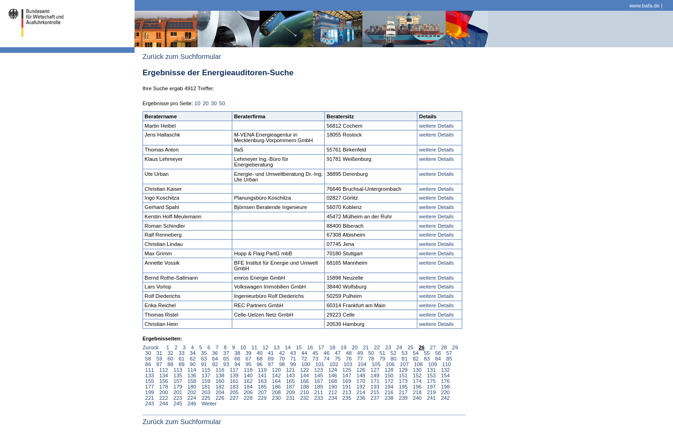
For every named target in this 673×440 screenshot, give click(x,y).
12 (266, 347)
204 (219, 392)
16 (310, 347)
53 (404, 353)
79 (382, 358)
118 (248, 370)
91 (204, 364)
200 (163, 392)
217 (403, 392)
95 (248, 364)
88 (170, 364)
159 (205, 381)
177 (149, 387)
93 (226, 364)
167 (318, 381)
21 (366, 347)
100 (305, 364)
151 (403, 375)
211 (318, 392)
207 (262, 392)
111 (149, 370)
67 (248, 358)
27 (433, 347)
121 (290, 370)
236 (361, 398)
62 (193, 358)
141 (262, 375)
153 (431, 375)
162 (248, 381)
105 (376, 364)
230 (276, 398)
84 (438, 358)
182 (219, 387)
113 (177, 370)
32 (170, 353)
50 (222, 103)
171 (375, 381)
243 (149, 403)
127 (375, 370)
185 (262, 387)
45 (315, 353)
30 (214, 103)
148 (361, 375)
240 (417, 398)
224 (191, 398)
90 (193, 364)
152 (417, 375)
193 (375, 387)
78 (371, 358)
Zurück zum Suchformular (182, 56)
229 (262, 398)
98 (282, 364)
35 (204, 353)
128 (389, 370)
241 (431, 398)
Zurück (151, 347)
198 (445, 387)
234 (332, 398)
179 (177, 387)
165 (290, 381)
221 (149, 398)
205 (233, 392)
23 (388, 347)
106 (390, 364)
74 (326, 358)
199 (149, 392)
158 (191, 381)
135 (177, 375)
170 (361, 381)
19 (344, 347)
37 (226, 353)
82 (416, 358)
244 (163, 403)
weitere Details (436, 126)
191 (347, 387)
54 (416, 353)
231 (290, 398)
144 (304, 375)
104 (362, 364)
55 (427, 353)
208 (276, 392)
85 (449, 358)
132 (445, 370)
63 (204, 358)
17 (321, 347)
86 (148, 364)
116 (219, 370)
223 (177, 398)
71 (293, 358)
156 (163, 381)
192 (361, 387)
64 (215, 358)
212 (332, 392)
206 (248, 392)
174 (417, 381)
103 (348, 364)
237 (375, 398)
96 (260, 364)
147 (347, 375)
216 (389, 392)
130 (417, 370)
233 (318, 398)
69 (271, 358)
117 (233, 370)
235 (347, 398)
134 (163, 375)
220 (445, 392)
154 (445, 375)
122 (304, 370)
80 (394, 358)
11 (254, 347)
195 (403, 387)
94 (237, 364)
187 (290, 387)
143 (290, 375)
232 (304, 398)
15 (299, 347)
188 (304, 387)
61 (182, 358)
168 (332, 381)
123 (318, 370)
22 (377, 347)
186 (276, 387)
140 (248, 375)
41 (271, 353)
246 (191, 403)
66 (237, 358)
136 (191, 375)
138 (219, 375)
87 (159, 364)
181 (205, 387)
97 (271, 364)
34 (193, 353)
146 (332, 375)
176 (445, 381)
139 (233, 375)
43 (293, 353)
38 (237, 353)
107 (404, 364)
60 (170, 358)
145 (318, 375)
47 (338, 353)
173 (403, 381)
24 (399, 347)
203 (205, 392)
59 (159, 358)
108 (418, 364)
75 (338, 358)
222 (163, 398)
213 (347, 392)
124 (332, 370)
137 (205, 375)
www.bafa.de (645, 5)
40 (260, 353)
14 (288, 347)
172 (389, 381)
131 (431, 370)
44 (304, 353)
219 (431, 392)
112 (163, 370)
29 (455, 347)
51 (382, 353)
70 (282, 358)
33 (182, 353)
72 (304, 358)
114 (191, 370)
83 (427, 358)
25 (411, 347)
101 (319, 364)
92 (215, 364)
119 (262, 370)
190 (332, 387)
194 (389, 387)
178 (163, 387)
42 (282, 353)
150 (389, 375)
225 (205, 398)
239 (403, 398)
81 (404, 358)
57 (449, 353)
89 (182, 364)
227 (233, 398)
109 (432, 364)
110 (446, 364)
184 (248, 387)
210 (304, 392)
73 (315, 358)
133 (149, 375)
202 (191, 392)
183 (233, 387)
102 (333, 364)
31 (159, 353)
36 (215, 353)
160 (219, 381)
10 (197, 103)
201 (177, 392)
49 (360, 353)
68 (260, 358)
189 (318, 387)
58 (148, 358)
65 (226, 358)
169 (347, 381)
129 (403, 370)
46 (326, 353)
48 (349, 353)
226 (219, 398)
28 (444, 347)
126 (361, 370)
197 (431, 387)
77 (360, 358)
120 (276, 370)
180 (191, 387)
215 (375, 392)
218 (417, 392)
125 (347, 370)
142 (276, 375)
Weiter (208, 403)
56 (438, 353)
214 (361, 392)
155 (149, 381)
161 (233, 381)
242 (445, 398)
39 (248, 353)
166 (304, 381)
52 (394, 353)
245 (177, 403)
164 (276, 381)
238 (389, 398)
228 (248, 398)
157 (177, 381)
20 (206, 103)
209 (290, 392)
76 (349, 358)
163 (262, 381)
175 (431, 381)
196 (417, 387)
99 (293, 364)
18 (332, 347)
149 (375, 375)
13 (277, 347)
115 (205, 370)
